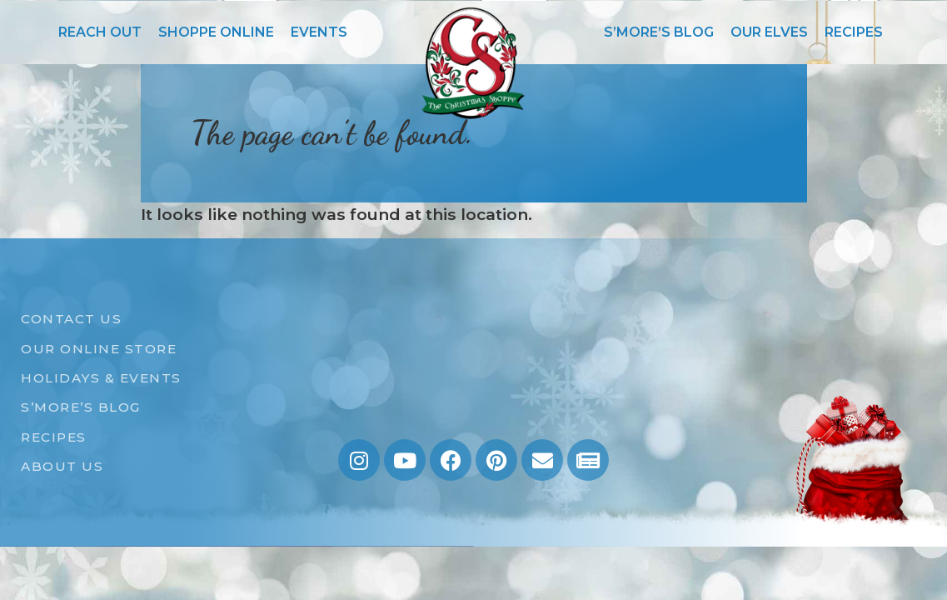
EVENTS (319, 32)
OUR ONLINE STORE (99, 349)
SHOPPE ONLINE (216, 32)
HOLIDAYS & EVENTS (101, 378)
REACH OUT (100, 32)
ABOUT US (62, 466)
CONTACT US (71, 319)
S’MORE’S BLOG (659, 32)
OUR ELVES (769, 32)
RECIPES (854, 32)
